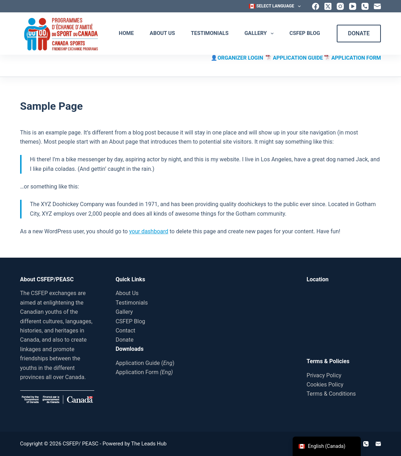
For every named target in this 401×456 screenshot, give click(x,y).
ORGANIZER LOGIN (241, 58)
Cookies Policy (325, 384)
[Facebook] (315, 6)
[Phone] (365, 6)
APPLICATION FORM (356, 58)
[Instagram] (340, 6)
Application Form (144, 372)
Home (126, 33)
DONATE (359, 33)
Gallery (260, 33)
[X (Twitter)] (327, 6)
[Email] (377, 6)
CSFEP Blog (304, 33)
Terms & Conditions (331, 393)
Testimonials (210, 33)
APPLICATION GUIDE (298, 58)
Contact (125, 330)
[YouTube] (352, 6)
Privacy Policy (324, 375)
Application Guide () (144, 363)
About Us (162, 33)
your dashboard (148, 231)
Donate (124, 339)
